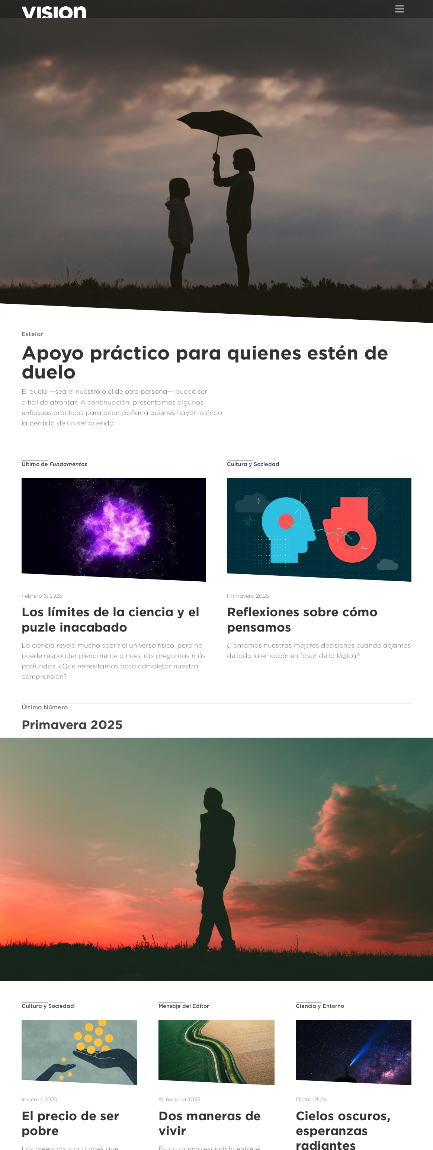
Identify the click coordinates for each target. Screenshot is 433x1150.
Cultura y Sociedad (253, 464)
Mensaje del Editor (183, 1006)
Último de (54, 464)
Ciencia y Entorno (320, 1006)
